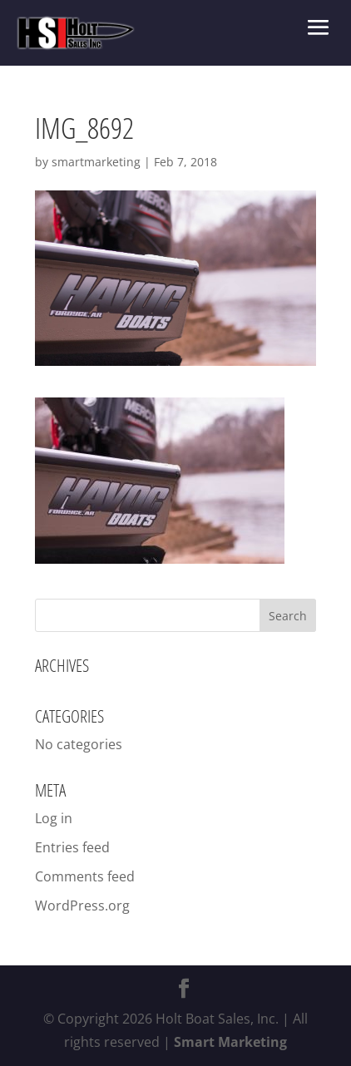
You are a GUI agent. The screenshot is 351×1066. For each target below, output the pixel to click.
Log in (53, 818)
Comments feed (85, 876)
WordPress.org (82, 905)
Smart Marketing (230, 1042)
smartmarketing (96, 162)
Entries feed (72, 847)
